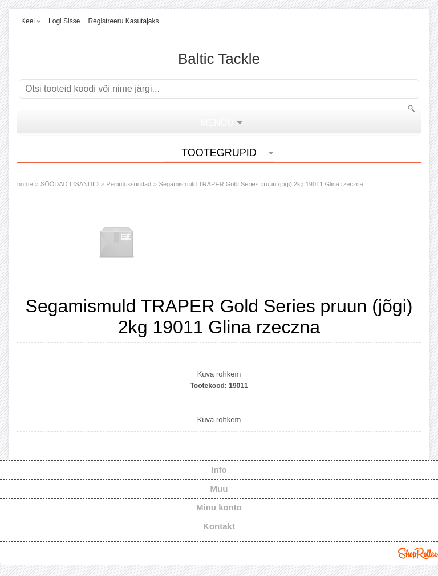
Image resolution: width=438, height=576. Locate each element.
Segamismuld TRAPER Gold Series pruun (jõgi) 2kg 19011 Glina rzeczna (261, 184)
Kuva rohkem (219, 374)
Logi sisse (64, 21)
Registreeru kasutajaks (123, 21)
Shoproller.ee (418, 553)
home (25, 184)
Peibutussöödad (128, 184)
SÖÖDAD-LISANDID (69, 184)
